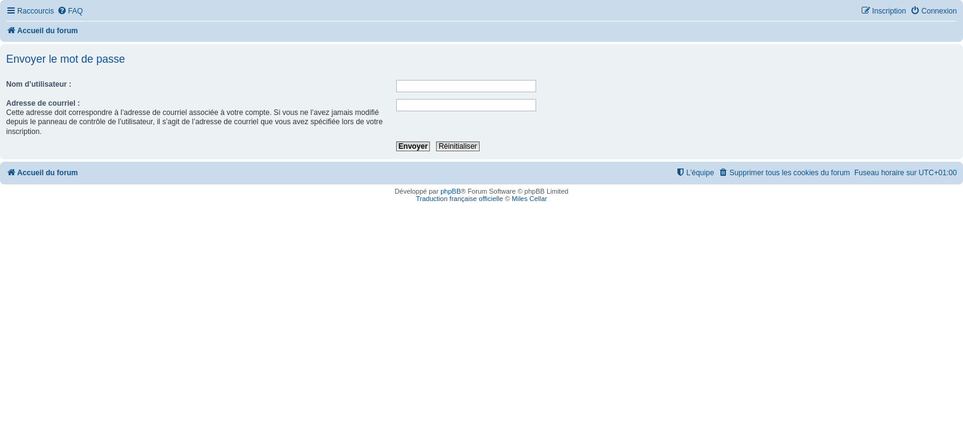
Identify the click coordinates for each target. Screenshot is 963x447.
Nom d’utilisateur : (38, 84)
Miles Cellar (529, 198)
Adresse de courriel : (43, 103)
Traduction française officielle (459, 198)
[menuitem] (70, 11)
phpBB (450, 191)
